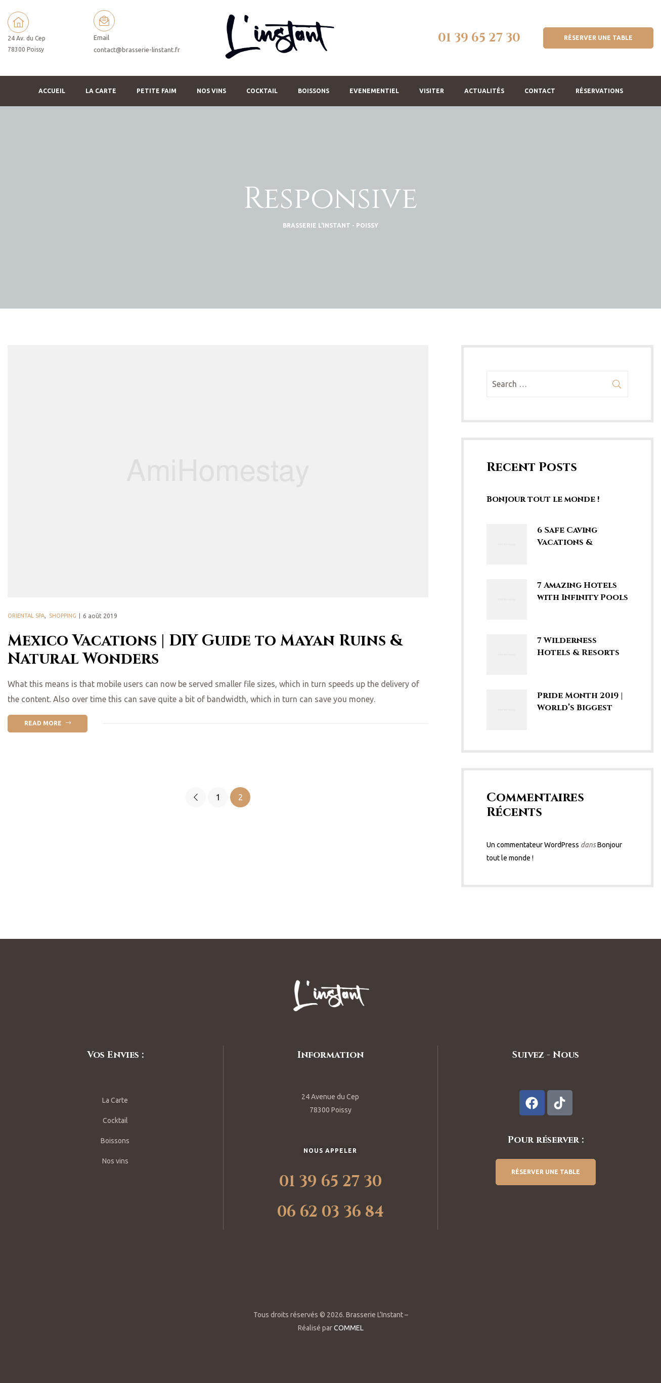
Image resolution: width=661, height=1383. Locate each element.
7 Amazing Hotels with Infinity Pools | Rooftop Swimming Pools (582, 591)
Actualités (484, 91)
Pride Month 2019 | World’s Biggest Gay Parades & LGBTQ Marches (580, 702)
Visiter (431, 91)
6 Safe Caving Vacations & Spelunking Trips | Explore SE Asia (578, 536)
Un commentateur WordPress (533, 845)
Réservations (599, 91)
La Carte (100, 91)
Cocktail (262, 91)
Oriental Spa (26, 616)
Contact (539, 91)
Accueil (51, 91)
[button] (598, 38)
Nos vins (211, 91)
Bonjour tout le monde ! (543, 499)
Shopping (62, 616)
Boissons (313, 91)
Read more (55, 721)
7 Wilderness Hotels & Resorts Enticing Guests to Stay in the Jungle (582, 647)
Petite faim (157, 91)
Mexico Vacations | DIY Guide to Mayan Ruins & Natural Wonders (205, 650)
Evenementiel (374, 91)
